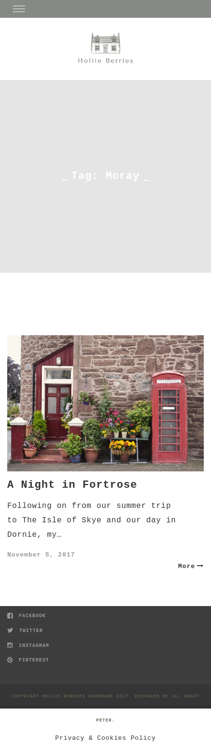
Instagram (28, 645)
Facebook (26, 616)
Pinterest (28, 660)
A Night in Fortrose (72, 485)
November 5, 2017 (41, 554)
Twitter (25, 630)
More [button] (191, 566)
